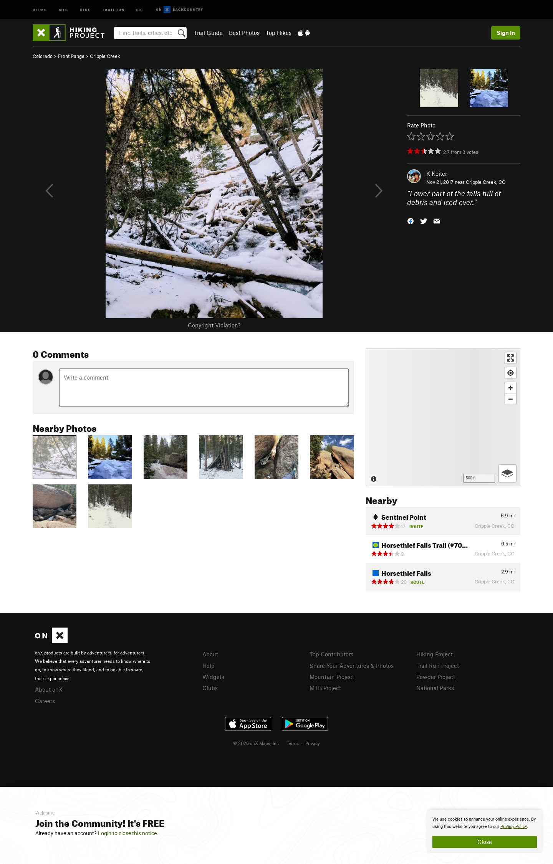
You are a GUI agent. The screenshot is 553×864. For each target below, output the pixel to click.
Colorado (43, 56)
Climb (40, 9)
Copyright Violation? (214, 325)
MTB (63, 9)
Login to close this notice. (128, 833)
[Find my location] (510, 372)
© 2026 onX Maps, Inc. (256, 743)
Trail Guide (208, 32)
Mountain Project (332, 676)
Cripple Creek (105, 56)
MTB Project (325, 687)
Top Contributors (331, 654)
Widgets (213, 676)
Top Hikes (278, 32)
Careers (45, 700)
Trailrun (113, 9)
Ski (140, 9)
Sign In (506, 32)
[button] (410, 220)
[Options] (507, 473)
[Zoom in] (510, 387)
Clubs (210, 687)
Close (484, 841)
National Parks (435, 687)
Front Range (71, 56)
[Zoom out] (510, 399)
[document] (484, 832)
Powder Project (435, 676)
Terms (292, 743)
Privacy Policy (513, 826)
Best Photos (244, 32)
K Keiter (436, 173)
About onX (49, 689)
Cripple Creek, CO (486, 182)
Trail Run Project (437, 665)
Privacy (312, 743)
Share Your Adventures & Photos (352, 665)
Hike (85, 9)
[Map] (443, 417)
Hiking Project (434, 654)
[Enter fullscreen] (510, 357)
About (210, 654)
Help (208, 665)
